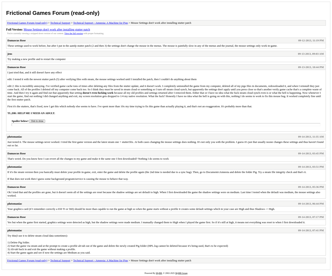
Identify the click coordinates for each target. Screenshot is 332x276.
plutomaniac (14, 136)
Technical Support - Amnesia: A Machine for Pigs (100, 22)
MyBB (159, 273)
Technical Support (60, 22)
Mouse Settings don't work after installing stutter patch (57, 29)
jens (9, 53)
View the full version (73, 33)
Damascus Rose (16, 40)
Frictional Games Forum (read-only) (53, 13)
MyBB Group (181, 273)
